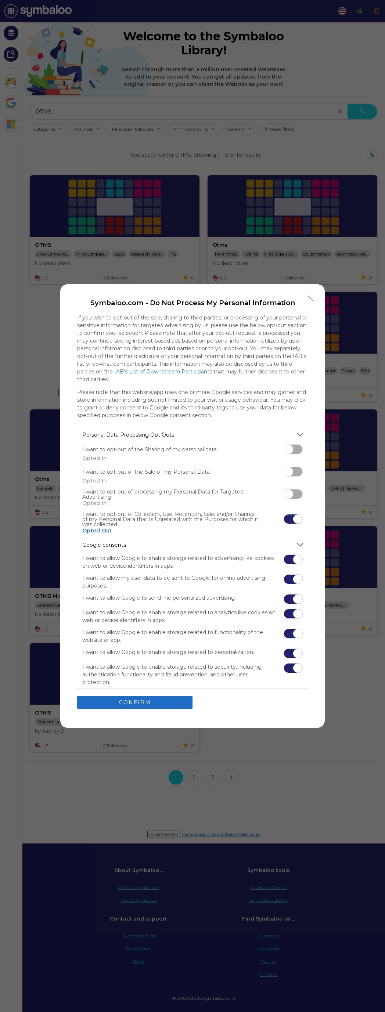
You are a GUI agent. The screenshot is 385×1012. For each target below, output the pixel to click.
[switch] (293, 449)
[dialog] (192, 506)
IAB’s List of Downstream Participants (163, 371)
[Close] (310, 299)
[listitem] (192, 434)
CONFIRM (135, 702)
